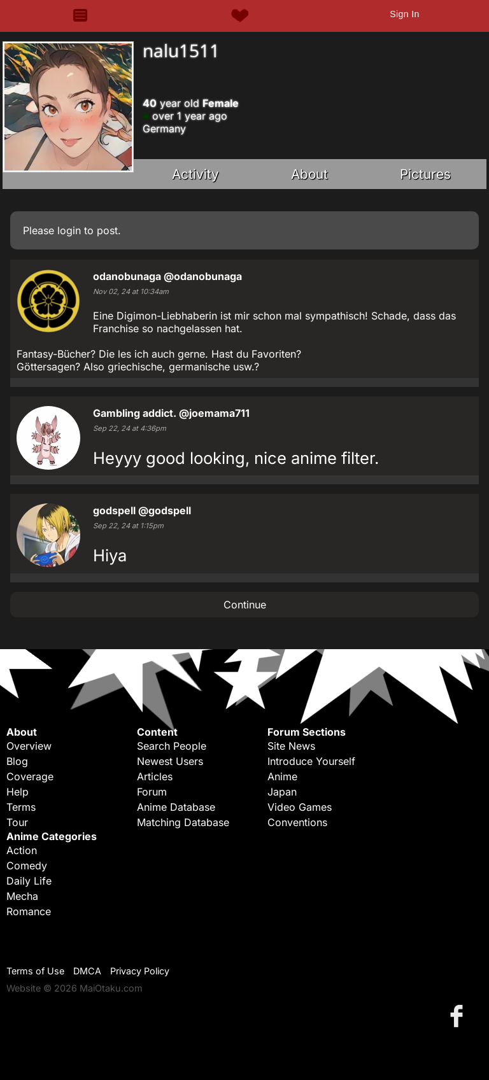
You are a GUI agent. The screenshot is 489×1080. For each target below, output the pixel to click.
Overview (29, 746)
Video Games (299, 807)
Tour (17, 822)
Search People (171, 746)
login (69, 230)
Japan (282, 791)
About (309, 174)
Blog (17, 761)
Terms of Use (35, 970)
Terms (21, 807)
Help (17, 791)
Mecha (22, 896)
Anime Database (176, 807)
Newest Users (170, 761)
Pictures (425, 174)
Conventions (297, 822)
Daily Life (29, 880)
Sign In (404, 14)
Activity (195, 174)
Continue (244, 604)
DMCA (87, 970)
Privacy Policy (139, 970)
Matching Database (183, 822)
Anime (282, 776)
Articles (155, 776)
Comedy (26, 865)
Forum (152, 791)
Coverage (29, 776)
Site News (291, 746)
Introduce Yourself (311, 761)
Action (21, 850)
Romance (28, 911)
